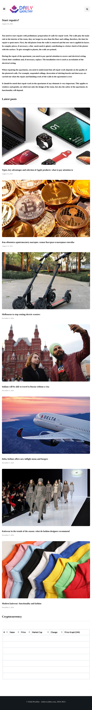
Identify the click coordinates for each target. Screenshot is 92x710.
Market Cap (37, 632)
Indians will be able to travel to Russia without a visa (25, 391)
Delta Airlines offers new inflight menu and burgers (25, 464)
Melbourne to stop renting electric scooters (21, 319)
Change (54, 632)
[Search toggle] (87, 9)
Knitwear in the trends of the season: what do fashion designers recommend (36, 536)
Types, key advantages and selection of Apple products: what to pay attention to (37, 174)
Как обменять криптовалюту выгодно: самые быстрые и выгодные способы (38, 247)
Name (12, 632)
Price (23, 632)
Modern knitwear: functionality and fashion (21, 608)
